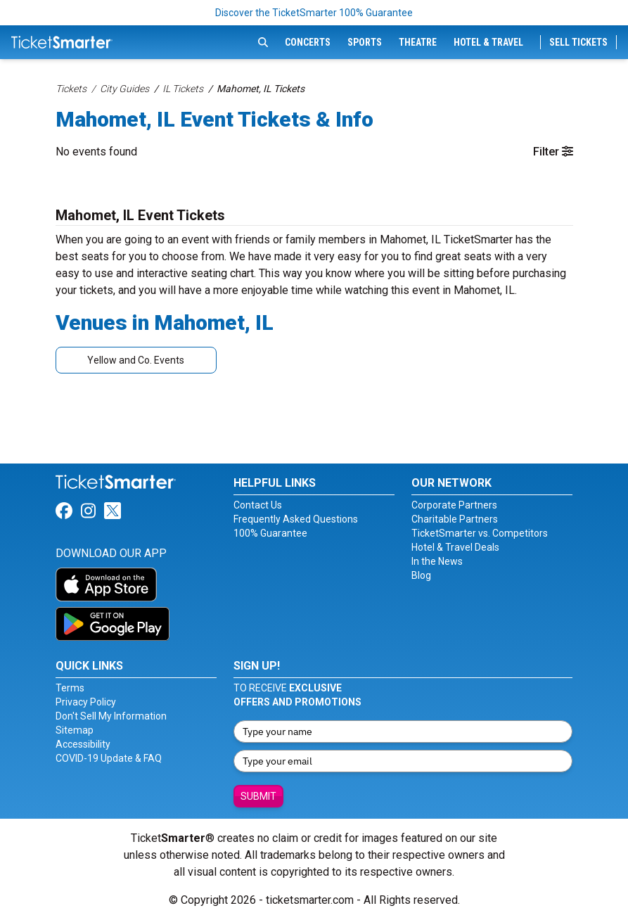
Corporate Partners (454, 505)
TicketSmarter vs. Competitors (479, 533)
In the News (437, 561)
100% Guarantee (270, 533)
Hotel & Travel (488, 42)
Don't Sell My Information (111, 716)
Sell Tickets (578, 42)
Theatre (418, 42)
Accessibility (83, 744)
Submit (258, 796)
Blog (421, 575)
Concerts (308, 42)
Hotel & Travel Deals (455, 547)
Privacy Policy (86, 702)
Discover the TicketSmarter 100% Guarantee (314, 12)
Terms (70, 688)
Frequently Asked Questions (295, 519)
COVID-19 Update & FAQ (109, 758)
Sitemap (75, 730)
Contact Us (257, 505)
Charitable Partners (454, 519)
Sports (364, 42)
